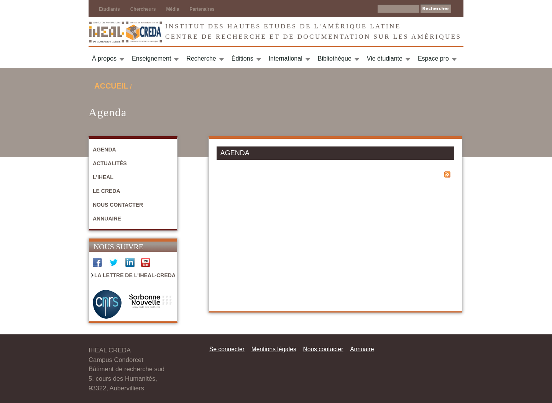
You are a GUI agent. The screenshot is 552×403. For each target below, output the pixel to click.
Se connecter (227, 349)
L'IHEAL (103, 177)
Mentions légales (273, 349)
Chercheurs (143, 9)
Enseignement (151, 58)
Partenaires (201, 9)
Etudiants (109, 9)
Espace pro (433, 58)
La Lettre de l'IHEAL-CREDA (135, 275)
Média (172, 9)
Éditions (242, 58)
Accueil (111, 86)
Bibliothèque (335, 58)
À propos (104, 58)
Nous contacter (118, 205)
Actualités (110, 163)
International (285, 58)
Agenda (104, 149)
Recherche (201, 58)
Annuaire (107, 218)
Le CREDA (106, 191)
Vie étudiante (384, 58)
